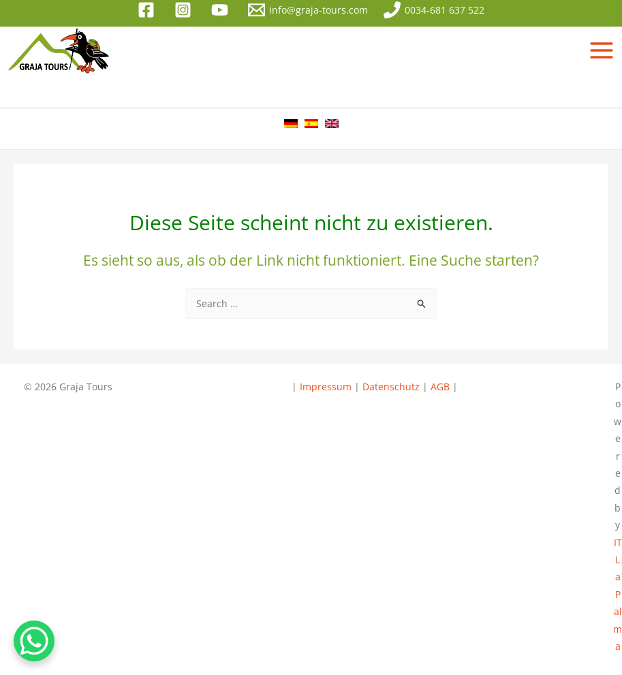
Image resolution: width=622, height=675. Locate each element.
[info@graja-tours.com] (307, 9)
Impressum (327, 386)
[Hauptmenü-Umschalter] (602, 51)
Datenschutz (391, 386)
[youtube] (222, 9)
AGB (440, 386)
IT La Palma (617, 594)
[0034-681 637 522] (433, 9)
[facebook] (148, 9)
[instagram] (185, 9)
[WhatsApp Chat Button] (34, 641)
